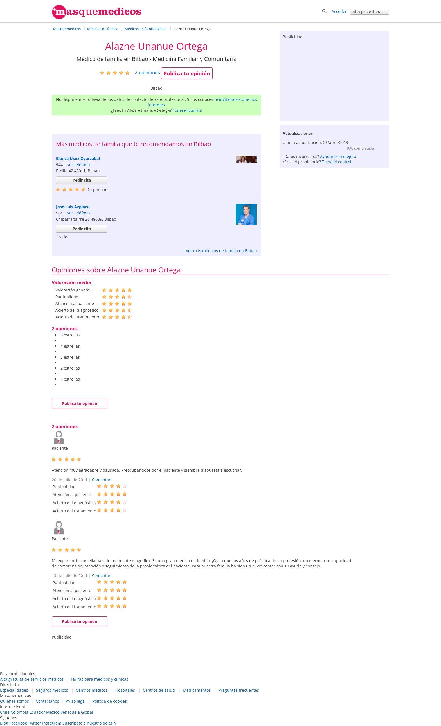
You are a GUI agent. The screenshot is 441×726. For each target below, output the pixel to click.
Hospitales (125, 690)
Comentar (101, 479)
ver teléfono (78, 164)
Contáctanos (47, 701)
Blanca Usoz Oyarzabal (78, 158)
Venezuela (70, 712)
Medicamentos (197, 690)
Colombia (19, 712)
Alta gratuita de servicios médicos (32, 679)
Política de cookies (110, 701)
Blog (4, 723)
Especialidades (14, 690)
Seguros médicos (52, 690)
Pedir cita (82, 180)
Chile (5, 712)
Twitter (34, 723)
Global (87, 712)
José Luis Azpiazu (72, 206)
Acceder (339, 11)
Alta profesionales (370, 11)
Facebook (18, 723)
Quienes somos (14, 701)
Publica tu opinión (187, 73)
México (52, 712)
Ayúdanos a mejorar (339, 156)
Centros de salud (159, 690)
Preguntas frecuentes (239, 690)
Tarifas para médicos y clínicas (99, 679)
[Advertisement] (335, 79)
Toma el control (187, 110)
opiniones (147, 72)
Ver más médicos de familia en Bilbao (221, 250)
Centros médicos (91, 690)
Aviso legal (76, 701)
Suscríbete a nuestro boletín (89, 723)
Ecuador (37, 712)
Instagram (51, 723)
